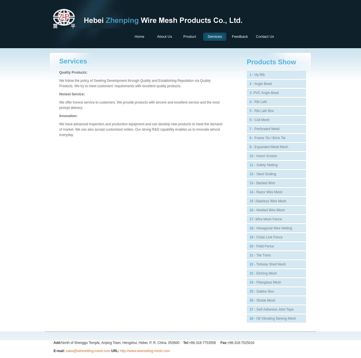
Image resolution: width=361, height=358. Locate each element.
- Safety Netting (264, 165)
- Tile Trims (260, 255)
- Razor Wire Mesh (266, 192)
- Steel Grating (263, 174)
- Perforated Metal (264, 129)
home (139, 36)
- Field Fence (262, 246)
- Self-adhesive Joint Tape (272, 309)
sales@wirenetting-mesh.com (88, 351)
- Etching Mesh (263, 273)
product (189, 36)
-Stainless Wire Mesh (268, 201)
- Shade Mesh (262, 300)
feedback (240, 36)
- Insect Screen (263, 156)
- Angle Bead (261, 84)
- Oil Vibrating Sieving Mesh (273, 318)
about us (164, 36)
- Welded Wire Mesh (267, 210)
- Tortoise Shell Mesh (268, 264)
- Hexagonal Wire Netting (271, 228)
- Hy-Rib (257, 75)
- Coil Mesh (260, 120)
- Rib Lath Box (262, 111)
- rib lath (258, 102)
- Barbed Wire (262, 183)
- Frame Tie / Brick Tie (267, 138)
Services (215, 36)
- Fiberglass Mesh (265, 282)
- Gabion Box (262, 291)
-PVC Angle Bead (264, 93)
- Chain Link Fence (266, 237)
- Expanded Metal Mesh (269, 147)
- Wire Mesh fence (266, 219)
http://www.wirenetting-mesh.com (145, 351)
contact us (265, 36)
